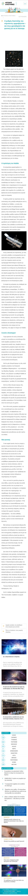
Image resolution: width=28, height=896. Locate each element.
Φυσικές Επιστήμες (9, 15)
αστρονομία (23, 16)
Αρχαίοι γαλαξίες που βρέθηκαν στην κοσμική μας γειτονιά (14, 625)
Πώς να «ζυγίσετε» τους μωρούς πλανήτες (14, 631)
